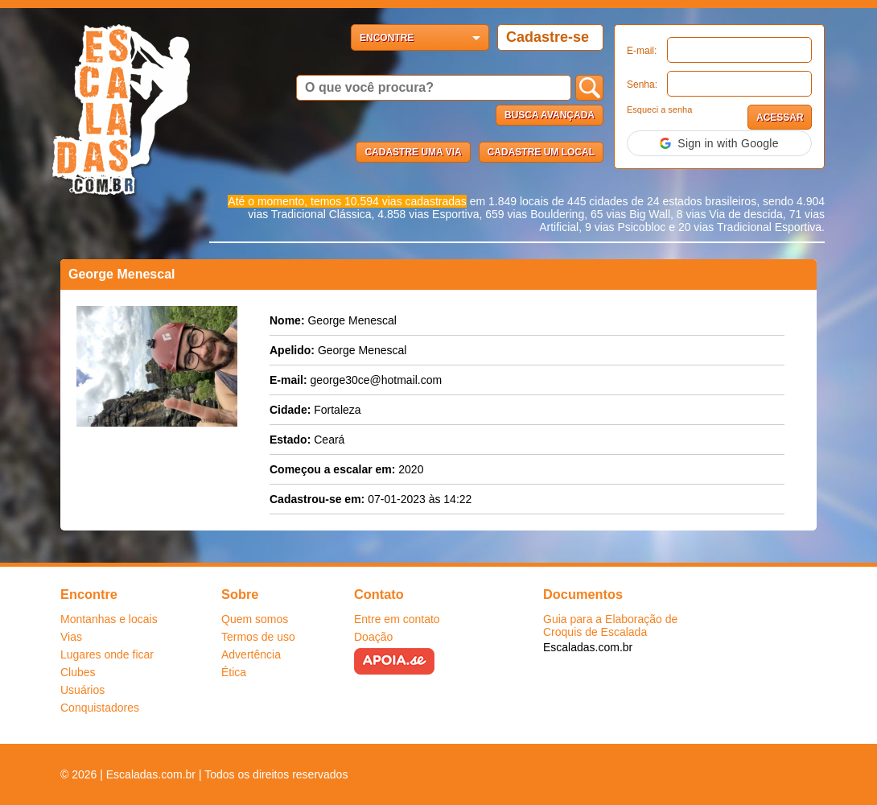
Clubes (78, 672)
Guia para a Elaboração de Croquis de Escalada (610, 625)
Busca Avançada (549, 115)
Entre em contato (397, 619)
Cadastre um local (541, 152)
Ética (233, 672)
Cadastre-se (547, 37)
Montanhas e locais (109, 619)
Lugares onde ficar (107, 654)
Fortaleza (337, 409)
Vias (71, 636)
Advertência (251, 654)
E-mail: (642, 50)
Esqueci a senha (659, 109)
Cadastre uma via (412, 152)
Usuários (82, 689)
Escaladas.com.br (587, 647)
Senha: (642, 84)
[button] (719, 143)
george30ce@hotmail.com (377, 380)
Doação (373, 636)
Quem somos (254, 619)
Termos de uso (258, 636)
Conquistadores (99, 707)
